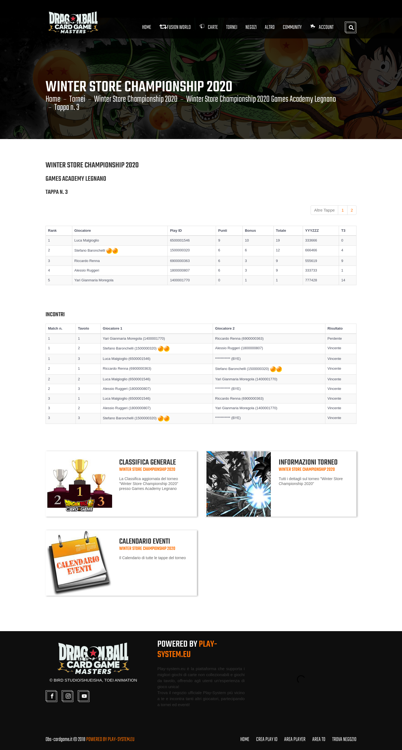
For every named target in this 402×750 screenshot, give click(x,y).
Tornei (77, 99)
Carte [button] (208, 27)
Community (292, 27)
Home (146, 27)
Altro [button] (270, 27)
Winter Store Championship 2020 (136, 99)
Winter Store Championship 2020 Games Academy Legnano (261, 99)
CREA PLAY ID (266, 739)
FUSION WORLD (175, 27)
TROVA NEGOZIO (344, 739)
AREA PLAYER (294, 739)
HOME (244, 739)
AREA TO (318, 739)
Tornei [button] (231, 27)
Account (322, 27)
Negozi (251, 27)
